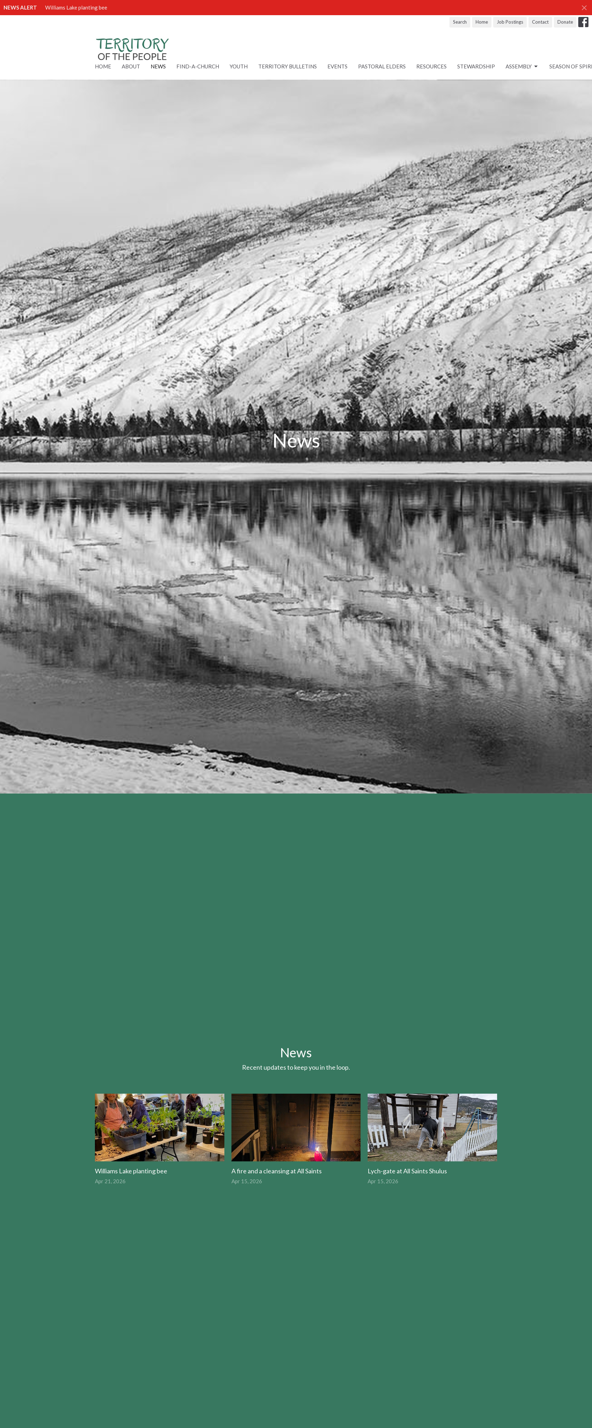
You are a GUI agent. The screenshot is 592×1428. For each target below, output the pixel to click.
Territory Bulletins (287, 66)
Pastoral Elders (382, 66)
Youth (239, 66)
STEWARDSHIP (476, 66)
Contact (540, 22)
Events (337, 66)
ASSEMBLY (522, 66)
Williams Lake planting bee (76, 7)
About (131, 66)
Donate (565, 22)
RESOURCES (431, 66)
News (158, 66)
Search (460, 22)
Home (482, 22)
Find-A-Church (197, 66)
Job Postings (510, 22)
